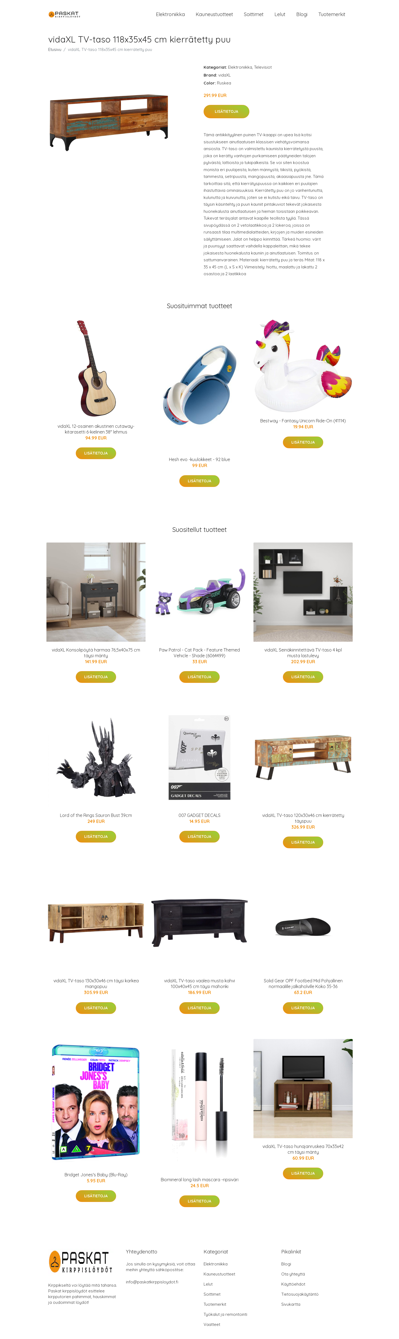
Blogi (301, 16)
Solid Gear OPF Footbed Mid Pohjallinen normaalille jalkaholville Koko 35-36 (303, 986)
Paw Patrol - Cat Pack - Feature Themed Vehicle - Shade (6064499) (199, 655)
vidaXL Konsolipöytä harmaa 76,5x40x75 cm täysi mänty (96, 655)
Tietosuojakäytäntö (300, 1297)
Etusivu (54, 52)
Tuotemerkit (331, 16)
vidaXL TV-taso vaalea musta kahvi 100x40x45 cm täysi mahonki (199, 986)
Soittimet (254, 16)
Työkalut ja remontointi (225, 1317)
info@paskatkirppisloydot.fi (152, 1285)
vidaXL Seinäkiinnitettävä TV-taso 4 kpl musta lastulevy (303, 655)
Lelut (279, 16)
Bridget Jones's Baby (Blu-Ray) (96, 1177)
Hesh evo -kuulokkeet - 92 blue (199, 462)
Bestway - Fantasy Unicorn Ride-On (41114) (303, 423)
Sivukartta (290, 1307)
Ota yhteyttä (293, 1277)
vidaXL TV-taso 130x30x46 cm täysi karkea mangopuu (96, 986)
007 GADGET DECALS (199, 818)
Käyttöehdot (293, 1287)
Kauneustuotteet (214, 16)
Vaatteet (212, 1327)
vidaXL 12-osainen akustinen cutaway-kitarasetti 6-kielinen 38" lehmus (96, 431)
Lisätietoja (226, 114)
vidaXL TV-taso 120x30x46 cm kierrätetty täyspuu (303, 820)
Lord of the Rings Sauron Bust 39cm (96, 818)
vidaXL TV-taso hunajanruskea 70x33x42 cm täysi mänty (303, 1152)
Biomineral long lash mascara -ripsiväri (199, 1182)
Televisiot (263, 69)
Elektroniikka (170, 16)
